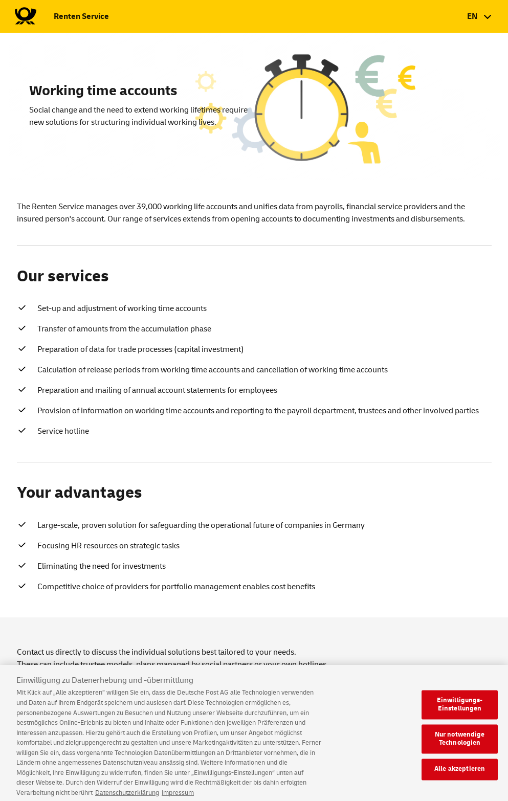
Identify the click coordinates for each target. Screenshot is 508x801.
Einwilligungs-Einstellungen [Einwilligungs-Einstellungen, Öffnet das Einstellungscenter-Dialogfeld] (460, 709)
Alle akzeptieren (459, 774)
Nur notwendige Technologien (460, 744)
